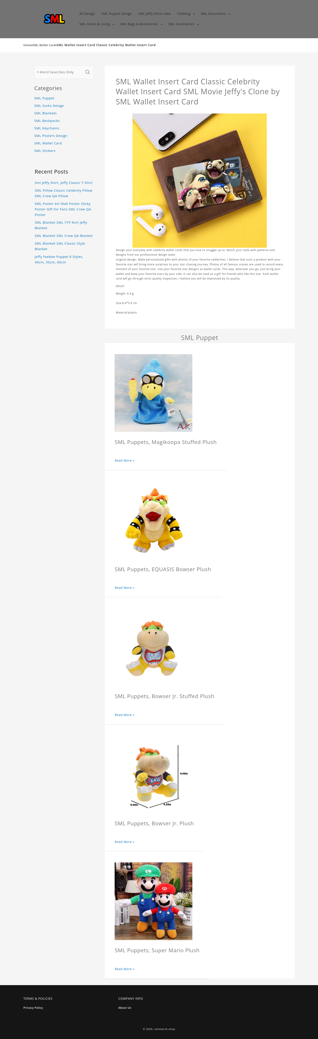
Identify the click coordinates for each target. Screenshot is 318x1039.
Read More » (124, 460)
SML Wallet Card (44, 45)
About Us (124, 1008)
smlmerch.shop (164, 1029)
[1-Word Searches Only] (59, 72)
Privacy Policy (33, 1008)
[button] (186, 14)
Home (27, 45)
